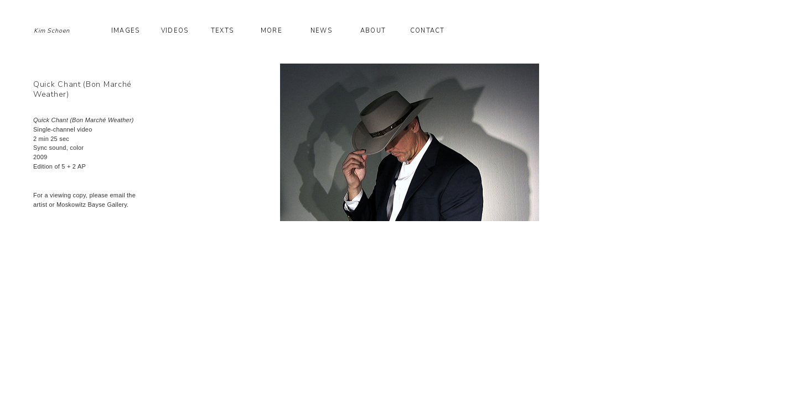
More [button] (271, 31)
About (373, 31)
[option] (472, 142)
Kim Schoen (52, 31)
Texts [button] (222, 31)
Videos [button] (174, 31)
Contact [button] (427, 31)
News (321, 31)
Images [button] (125, 31)
